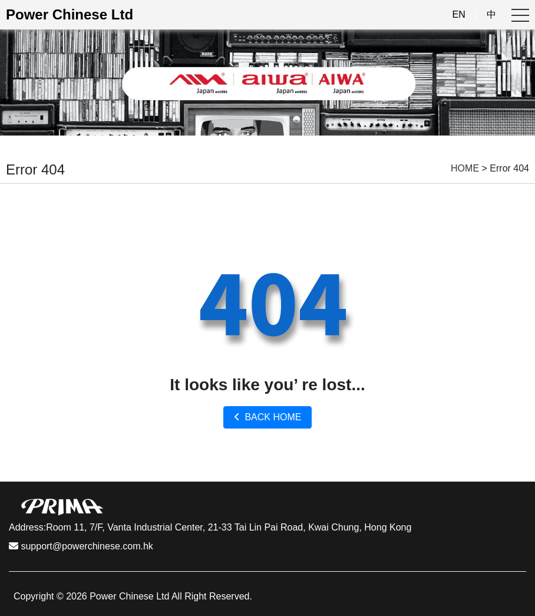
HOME (465, 168)
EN (459, 14)
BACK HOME (268, 417)
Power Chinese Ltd (69, 14)
